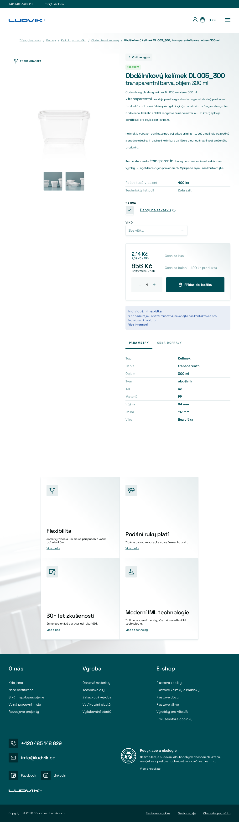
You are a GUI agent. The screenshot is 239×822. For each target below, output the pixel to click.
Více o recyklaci (150, 769)
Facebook (28, 775)
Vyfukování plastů (97, 711)
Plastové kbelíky (169, 682)
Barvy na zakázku (155, 210)
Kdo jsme (16, 682)
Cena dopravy (169, 343)
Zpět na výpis (139, 57)
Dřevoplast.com (30, 40)
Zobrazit (185, 190)
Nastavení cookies (158, 813)
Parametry (139, 343)
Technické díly (94, 690)
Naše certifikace (21, 690)
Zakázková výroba (97, 697)
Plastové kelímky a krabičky (178, 690)
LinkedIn (59, 775)
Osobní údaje (187, 813)
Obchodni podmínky (216, 813)
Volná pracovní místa (25, 704)
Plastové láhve (167, 704)
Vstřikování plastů (96, 704)
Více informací (138, 325)
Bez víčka (136, 230)
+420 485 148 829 (20, 4)
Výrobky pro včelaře (172, 711)
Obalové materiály (96, 682)
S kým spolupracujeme (26, 697)
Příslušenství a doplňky (174, 719)
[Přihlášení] (195, 20)
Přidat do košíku (195, 285)
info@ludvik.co (53, 4)
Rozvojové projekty (24, 711)
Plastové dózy (167, 697)
